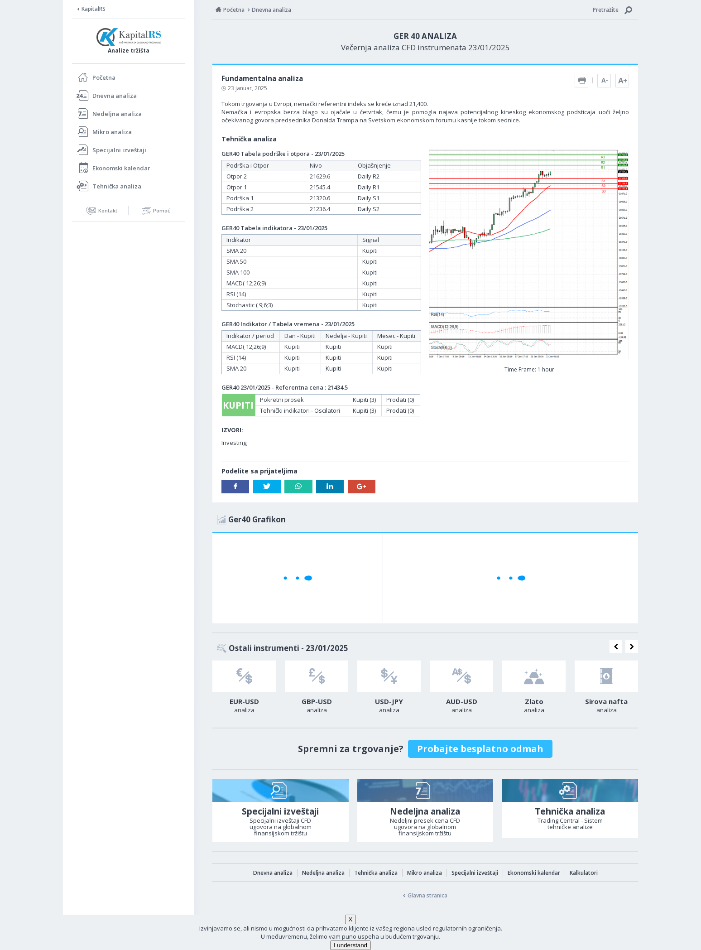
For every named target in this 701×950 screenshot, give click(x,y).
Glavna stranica (427, 895)
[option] (244, 690)
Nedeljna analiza (117, 114)
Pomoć (161, 210)
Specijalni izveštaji (119, 150)
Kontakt (107, 210)
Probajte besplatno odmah (480, 749)
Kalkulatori (584, 873)
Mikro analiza (112, 132)
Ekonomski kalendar (121, 168)
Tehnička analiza (116, 186)
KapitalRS (94, 9)
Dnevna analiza (114, 96)
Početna (103, 77)
